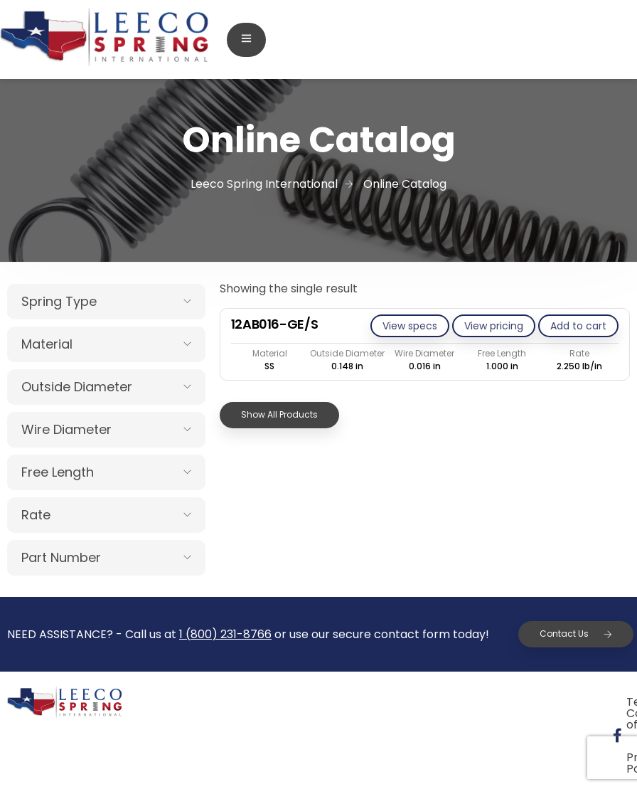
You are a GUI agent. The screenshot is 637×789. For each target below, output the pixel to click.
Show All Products (279, 414)
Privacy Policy (573, 702)
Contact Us (576, 634)
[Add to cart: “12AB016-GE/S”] (578, 325)
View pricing (493, 326)
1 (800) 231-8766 (225, 634)
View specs (409, 326)
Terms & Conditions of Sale (425, 702)
